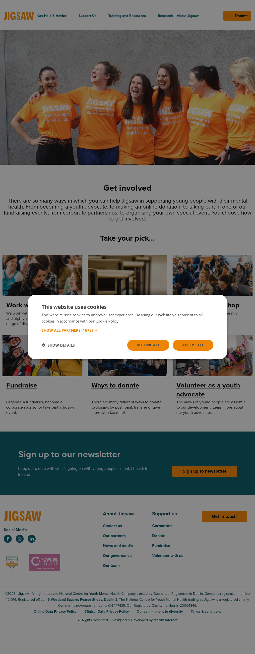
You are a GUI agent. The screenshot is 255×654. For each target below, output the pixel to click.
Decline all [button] (148, 344)
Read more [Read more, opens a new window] (130, 321)
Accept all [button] (193, 345)
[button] (127, 330)
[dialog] (127, 327)
